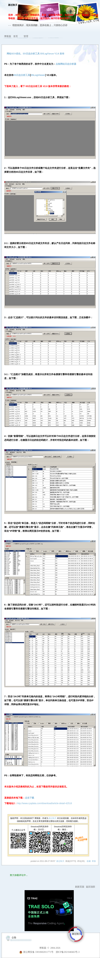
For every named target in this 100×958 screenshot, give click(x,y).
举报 (94, 861)
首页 (15, 36)
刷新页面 (79, 887)
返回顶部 (90, 887)
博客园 (7, 36)
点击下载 (29, 797)
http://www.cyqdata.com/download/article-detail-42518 (44, 803)
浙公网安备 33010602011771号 (36, 952)
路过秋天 (12, 5)
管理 (26, 36)
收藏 (89, 861)
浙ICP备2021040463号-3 (68, 952)
